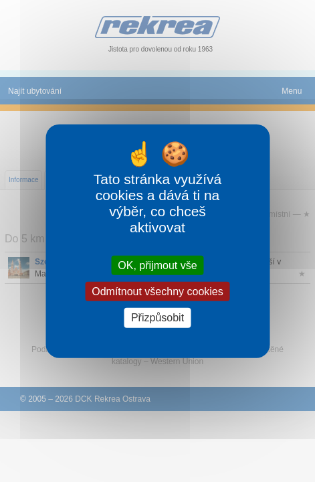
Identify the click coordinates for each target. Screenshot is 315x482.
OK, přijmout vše (157, 265)
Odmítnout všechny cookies (157, 291)
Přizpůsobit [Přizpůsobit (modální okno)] (157, 317)
